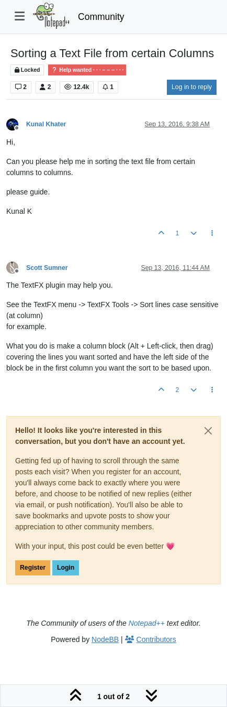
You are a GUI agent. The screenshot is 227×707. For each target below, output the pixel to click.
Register (33, 567)
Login (65, 567)
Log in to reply (192, 87)
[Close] (208, 431)
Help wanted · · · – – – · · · (87, 70)
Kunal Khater (46, 124)
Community (101, 17)
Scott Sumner (47, 267)
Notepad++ (147, 623)
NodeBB (105, 639)
